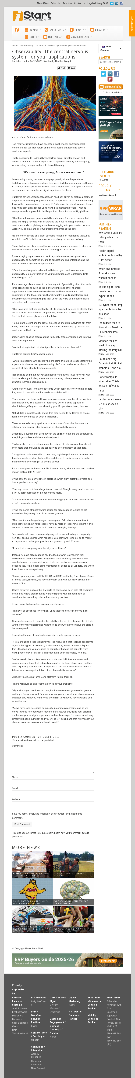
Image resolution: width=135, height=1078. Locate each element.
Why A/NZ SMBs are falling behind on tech (110, 237)
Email (71, 68)
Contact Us (79, 3)
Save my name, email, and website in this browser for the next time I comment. (47, 815)
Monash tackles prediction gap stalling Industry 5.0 (110, 345)
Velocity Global (20, 1033)
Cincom (35, 1039)
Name (15, 777)
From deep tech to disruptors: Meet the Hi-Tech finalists (111, 327)
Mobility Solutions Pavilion (93, 1019)
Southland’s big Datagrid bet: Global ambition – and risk (110, 363)
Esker (34, 1026)
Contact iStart (114, 1019)
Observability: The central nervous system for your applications (53, 45)
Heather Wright (63, 61)
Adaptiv (35, 1053)
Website (16, 799)
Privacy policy (114, 1022)
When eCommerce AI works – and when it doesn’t (109, 273)
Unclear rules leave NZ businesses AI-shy (110, 404)
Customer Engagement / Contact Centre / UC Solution (58, 1026)
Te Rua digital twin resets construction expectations (110, 291)
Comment (17, 745)
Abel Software (19, 1008)
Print (61, 68)
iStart (72, 1004)
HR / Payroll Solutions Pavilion (75, 1015)
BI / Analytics (38, 997)
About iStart (43, 3)
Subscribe (55, 3)
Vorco (53, 1036)
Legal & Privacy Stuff (98, 3)
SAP (14, 1030)
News (15, 45)
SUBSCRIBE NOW (132, 23)
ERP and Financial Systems (17, 1001)
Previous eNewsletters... (113, 92)
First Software (19, 1012)
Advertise (67, 3)
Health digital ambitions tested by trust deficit (110, 255)
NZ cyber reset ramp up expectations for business (111, 309)
